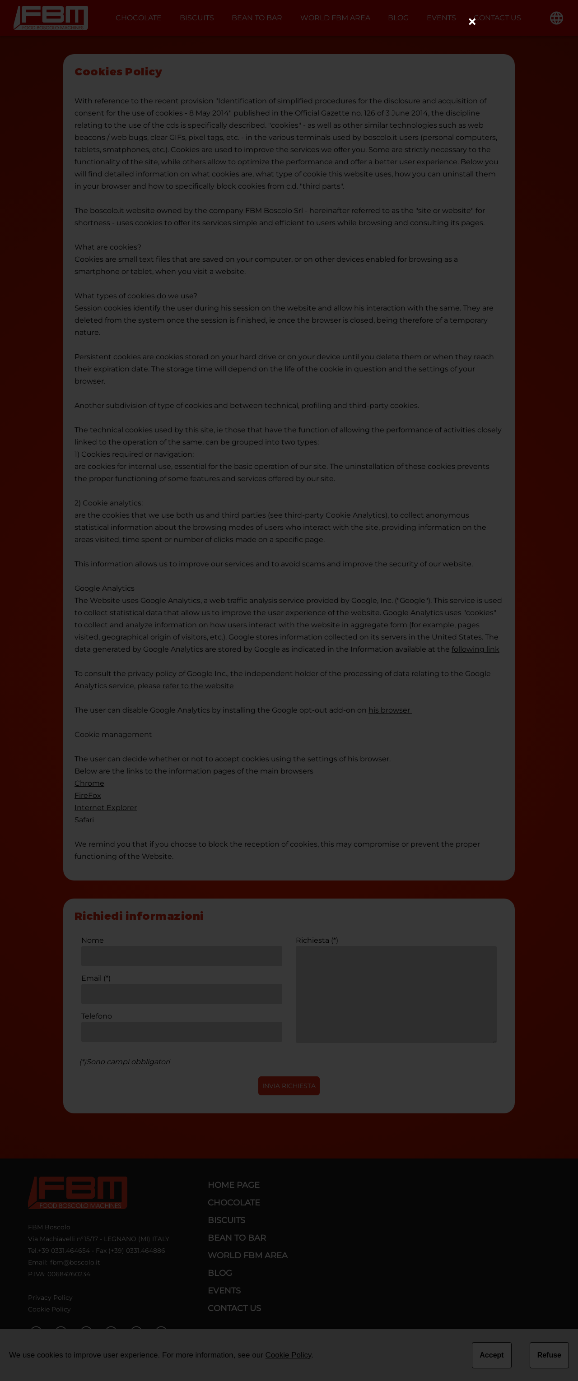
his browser (390, 710)
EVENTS (441, 18)
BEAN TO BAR (257, 18)
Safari (84, 820)
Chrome (89, 783)
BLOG (398, 18)
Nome (92, 940)
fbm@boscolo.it (75, 1262)
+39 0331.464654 (64, 1251)
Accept (491, 1355)
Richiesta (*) (317, 940)
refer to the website (198, 685)
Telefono (96, 1016)
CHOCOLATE (139, 18)
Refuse (549, 1355)
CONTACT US (497, 18)
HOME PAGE (234, 1185)
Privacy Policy (50, 1297)
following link (475, 649)
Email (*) (96, 978)
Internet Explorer (106, 807)
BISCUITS (197, 18)
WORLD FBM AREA (335, 18)
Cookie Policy (49, 1309)
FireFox (88, 795)
